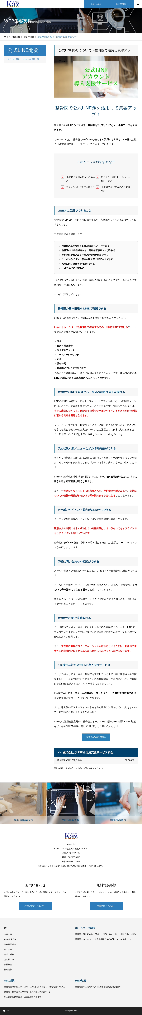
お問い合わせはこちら (35, 906)
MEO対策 (80, 980)
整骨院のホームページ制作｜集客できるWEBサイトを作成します (103, 939)
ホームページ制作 (85, 928)
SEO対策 (9, 980)
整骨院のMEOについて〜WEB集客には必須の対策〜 (98, 987)
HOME (5, 928)
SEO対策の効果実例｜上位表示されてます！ (23, 997)
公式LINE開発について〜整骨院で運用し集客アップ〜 (27, 59)
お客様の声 (9, 959)
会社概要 (8, 964)
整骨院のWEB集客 (96, 737)
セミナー (8, 949)
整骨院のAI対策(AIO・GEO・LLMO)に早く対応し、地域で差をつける (105, 934)
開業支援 (8, 934)
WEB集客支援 (10, 939)
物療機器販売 (10, 944)
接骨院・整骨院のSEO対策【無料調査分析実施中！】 (27, 992)
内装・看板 (9, 954)
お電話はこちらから (106, 906)
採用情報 (8, 969)
